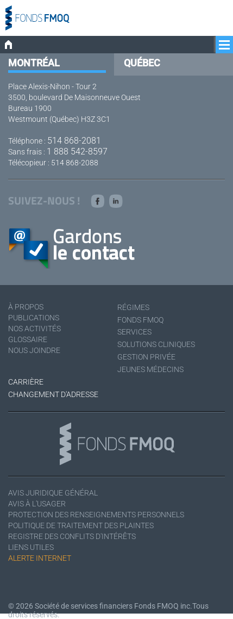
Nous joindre (34, 350)
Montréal (34, 63)
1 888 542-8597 (77, 151)
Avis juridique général (53, 492)
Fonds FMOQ (140, 319)
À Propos (25, 306)
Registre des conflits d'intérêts (72, 536)
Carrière (25, 381)
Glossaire (27, 339)
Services (134, 331)
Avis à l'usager (37, 503)
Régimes (133, 307)
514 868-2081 (74, 140)
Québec (142, 63)
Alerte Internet (39, 558)
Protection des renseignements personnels (96, 514)
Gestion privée (146, 356)
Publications (33, 317)
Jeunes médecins (150, 369)
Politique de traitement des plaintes (81, 525)
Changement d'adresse (53, 394)
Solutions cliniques (156, 344)
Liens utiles (31, 547)
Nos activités (34, 328)
